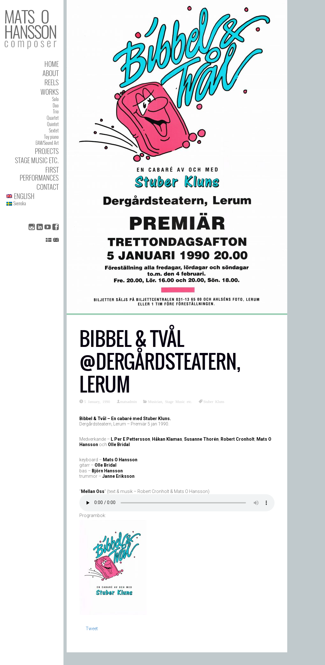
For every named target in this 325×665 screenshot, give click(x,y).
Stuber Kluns (213, 401)
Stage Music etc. (37, 160)
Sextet (54, 130)
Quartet (53, 117)
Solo (55, 99)
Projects (47, 151)
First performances (39, 173)
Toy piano (51, 136)
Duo (56, 105)
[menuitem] (32, 196)
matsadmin (128, 401)
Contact (47, 187)
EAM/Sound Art (47, 142)
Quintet (53, 124)
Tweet (92, 628)
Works (50, 92)
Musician (155, 401)
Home (51, 64)
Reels (51, 82)
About (51, 73)
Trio (56, 111)
